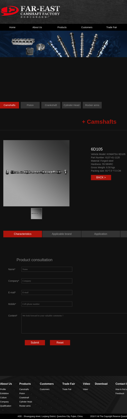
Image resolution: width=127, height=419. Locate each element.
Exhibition (4, 393)
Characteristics (22, 234)
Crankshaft (51, 105)
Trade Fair (111, 27)
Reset (60, 342)
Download (101, 383)
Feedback (119, 393)
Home (12, 27)
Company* (13, 281)
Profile (3, 389)
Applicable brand (61, 234)
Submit (35, 342)
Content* (12, 315)
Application (100, 234)
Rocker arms (92, 105)
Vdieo (86, 383)
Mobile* (12, 304)
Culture (3, 397)
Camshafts (10, 105)
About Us (37, 27)
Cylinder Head (71, 105)
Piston (30, 105)
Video (85, 389)
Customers (86, 27)
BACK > (101, 177)
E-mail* (12, 292)
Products (61, 27)
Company (4, 402)
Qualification (5, 406)
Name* (11, 269)
